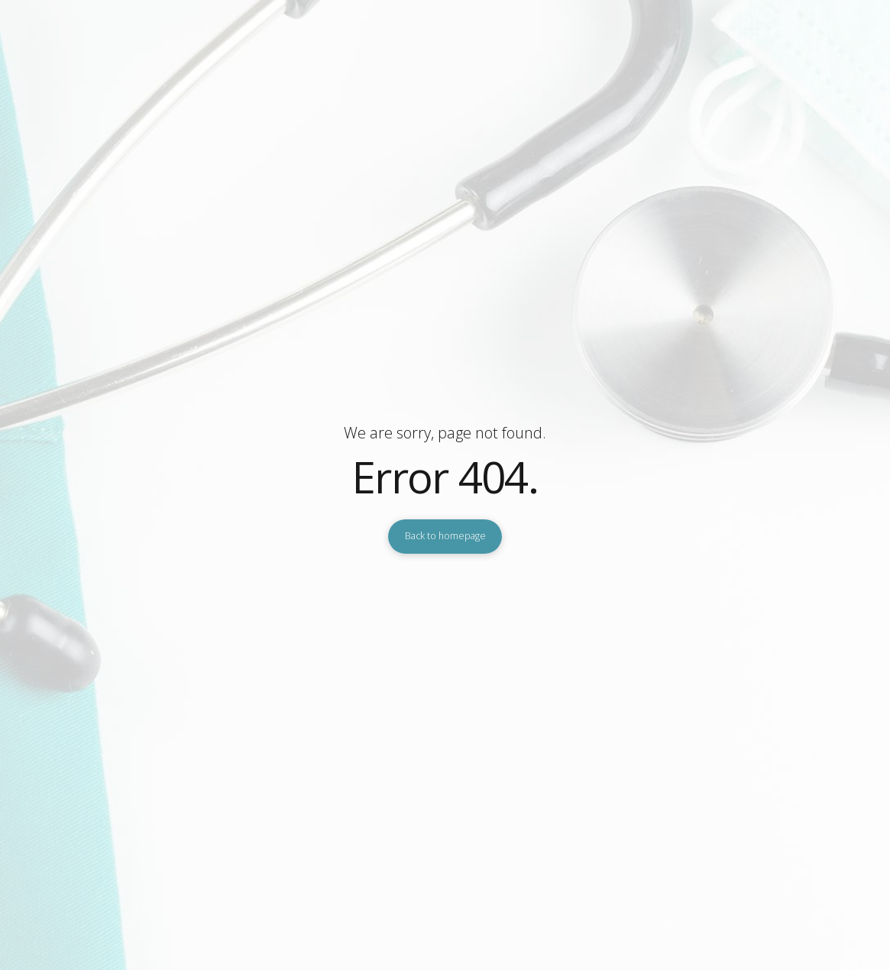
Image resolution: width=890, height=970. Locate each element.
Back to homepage (445, 535)
